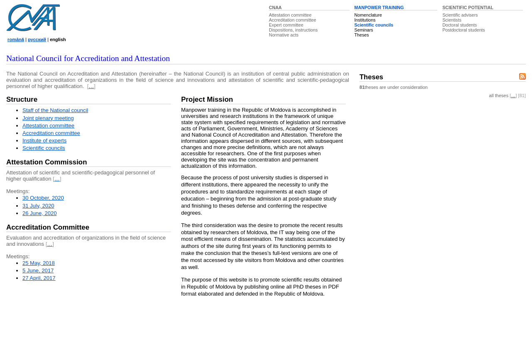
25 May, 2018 (38, 263)
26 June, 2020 (39, 213)
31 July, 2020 (38, 206)
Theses (362, 34)
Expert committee (286, 24)
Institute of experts (44, 140)
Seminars (364, 29)
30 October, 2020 (43, 198)
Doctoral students (459, 24)
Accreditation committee (292, 19)
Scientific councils (374, 24)
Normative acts (283, 34)
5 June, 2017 (38, 270)
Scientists (451, 19)
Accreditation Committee (47, 227)
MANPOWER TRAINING (379, 7)
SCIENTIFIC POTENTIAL (467, 7)
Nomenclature (368, 14)
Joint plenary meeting (48, 118)
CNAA (275, 7)
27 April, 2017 (39, 278)
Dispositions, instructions (293, 29)
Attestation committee (290, 14)
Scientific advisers (460, 14)
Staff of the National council (55, 110)
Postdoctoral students (463, 29)
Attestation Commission (46, 162)
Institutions (365, 19)
